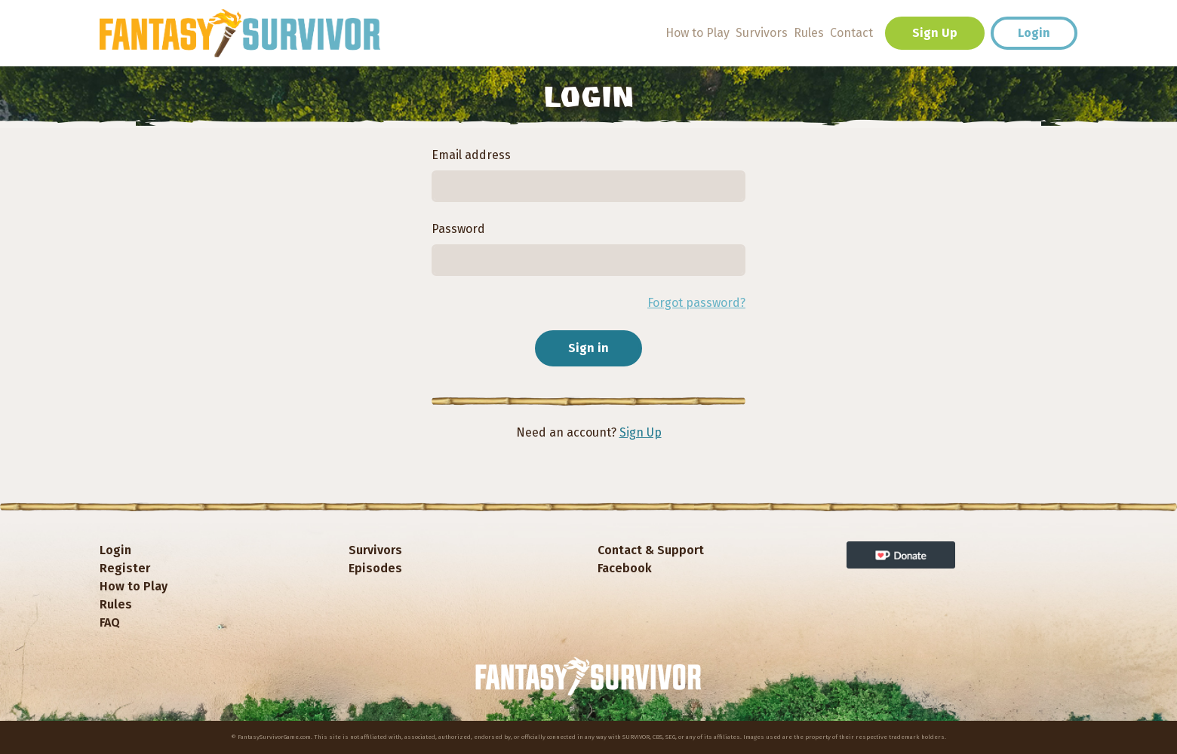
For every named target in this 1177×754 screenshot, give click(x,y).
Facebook (625, 568)
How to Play (697, 33)
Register (125, 568)
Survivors (762, 33)
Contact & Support (651, 550)
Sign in (588, 348)
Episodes (375, 568)
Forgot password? (696, 303)
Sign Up (934, 33)
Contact (851, 33)
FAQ (110, 622)
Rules (809, 33)
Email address (471, 155)
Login (1034, 33)
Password (458, 229)
